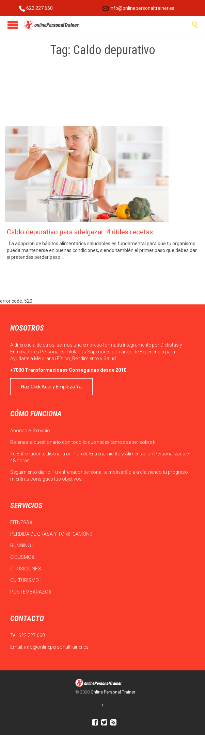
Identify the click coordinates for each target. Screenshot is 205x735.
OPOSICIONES (27, 568)
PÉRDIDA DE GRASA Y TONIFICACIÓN (51, 534)
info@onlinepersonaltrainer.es (138, 8)
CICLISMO (22, 557)
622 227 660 (36, 8)
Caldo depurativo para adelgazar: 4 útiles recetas (80, 232)
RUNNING (22, 545)
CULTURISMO (26, 580)
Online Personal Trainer (113, 692)
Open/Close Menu (13, 25)
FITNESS (21, 522)
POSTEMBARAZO (30, 592)
